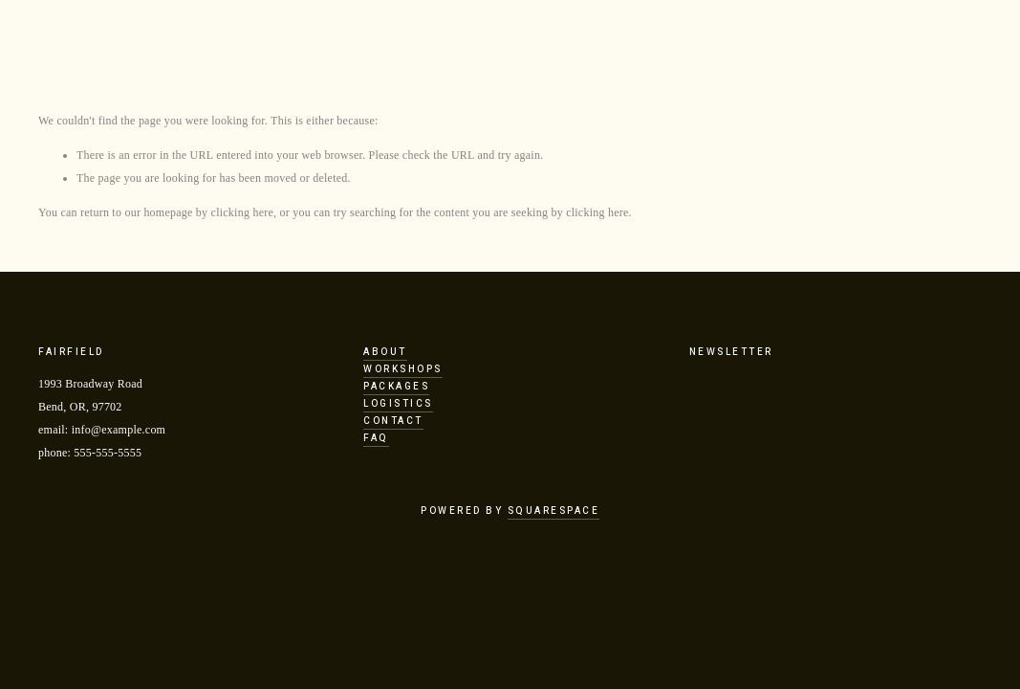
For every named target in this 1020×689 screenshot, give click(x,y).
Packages (396, 386)
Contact (393, 421)
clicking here (242, 212)
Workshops (403, 369)
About (385, 352)
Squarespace (554, 511)
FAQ (376, 438)
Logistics (398, 404)
